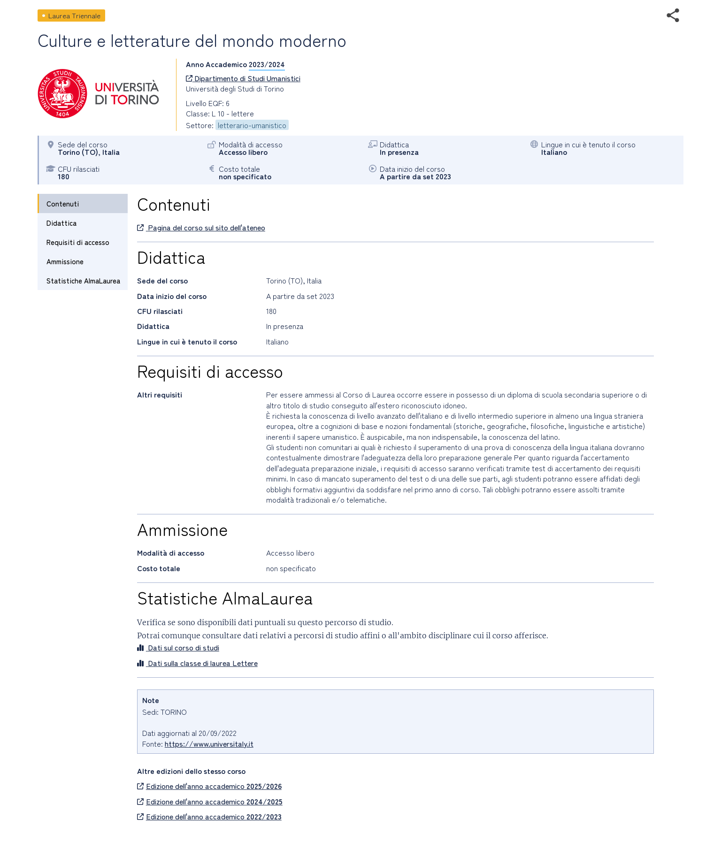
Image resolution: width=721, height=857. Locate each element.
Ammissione (65, 261)
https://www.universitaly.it (209, 743)
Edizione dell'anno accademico (209, 785)
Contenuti (62, 203)
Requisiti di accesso (77, 242)
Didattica (61, 223)
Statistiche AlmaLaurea (83, 280)
